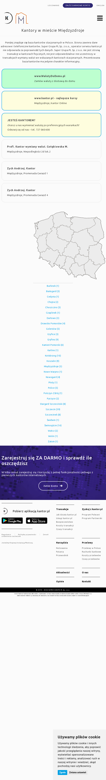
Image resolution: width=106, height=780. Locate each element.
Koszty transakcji (65, 526)
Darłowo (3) (53, 318)
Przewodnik (62, 555)
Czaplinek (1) (53, 312)
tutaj (90, 593)
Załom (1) (53, 441)
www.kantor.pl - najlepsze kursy (56, 98)
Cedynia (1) (53, 296)
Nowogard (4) (53, 377)
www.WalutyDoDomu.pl (49, 76)
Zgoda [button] (62, 772)
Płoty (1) (53, 382)
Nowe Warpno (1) (53, 372)
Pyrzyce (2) (53, 398)
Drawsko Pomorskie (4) (53, 323)
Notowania (62, 548)
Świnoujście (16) (53, 425)
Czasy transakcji (64, 529)
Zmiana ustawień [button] (77, 772)
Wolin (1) (53, 436)
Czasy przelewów (91, 559)
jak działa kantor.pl (66, 515)
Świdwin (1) (53, 420)
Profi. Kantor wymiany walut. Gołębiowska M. (37, 146)
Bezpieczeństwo (64, 522)
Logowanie (53, 5)
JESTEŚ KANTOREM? (21, 120)
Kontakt (86, 581)
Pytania (60, 552)
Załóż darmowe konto (77, 5)
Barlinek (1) (53, 286)
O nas (85, 572)
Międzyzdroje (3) (53, 366)
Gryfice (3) (53, 334)
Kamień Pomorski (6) (53, 345)
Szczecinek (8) (53, 414)
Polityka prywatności (27, 534)
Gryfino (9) (53, 339)
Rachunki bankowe (91, 552)
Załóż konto (51, 486)
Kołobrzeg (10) (53, 355)
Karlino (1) (53, 350)
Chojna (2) (53, 302)
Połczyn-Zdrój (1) (53, 393)
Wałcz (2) (53, 431)
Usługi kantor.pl (64, 518)
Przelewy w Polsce (91, 548)
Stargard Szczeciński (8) (53, 404)
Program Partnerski (92, 518)
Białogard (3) (53, 291)
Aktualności (63, 572)
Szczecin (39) (53, 409)
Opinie (60, 581)
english (100, 5)
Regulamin (6, 534)
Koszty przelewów (91, 555)
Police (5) (53, 388)
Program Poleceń (91, 515)
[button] (100, 18)
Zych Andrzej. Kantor (21, 168)
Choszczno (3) (53, 307)
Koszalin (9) (53, 361)
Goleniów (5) (53, 329)
